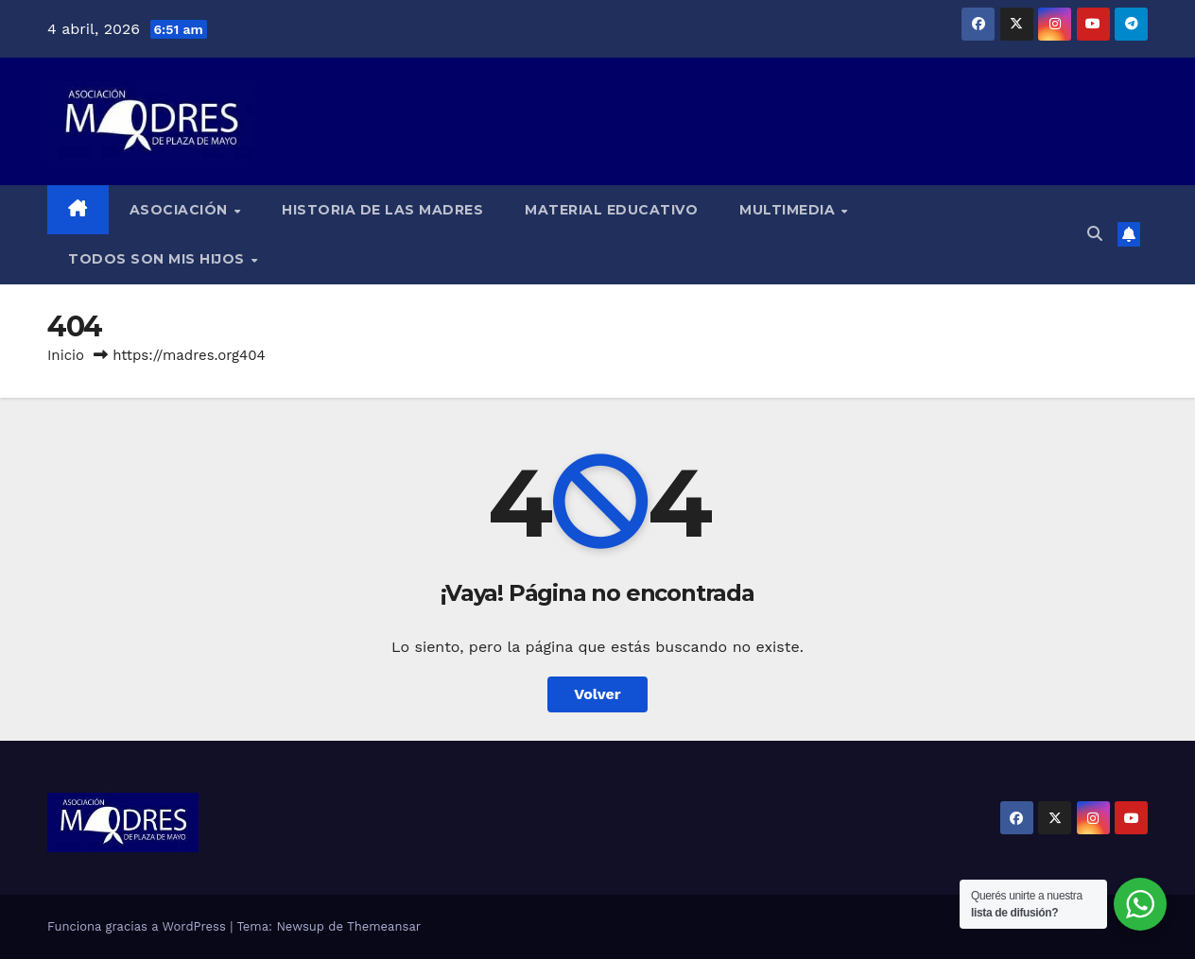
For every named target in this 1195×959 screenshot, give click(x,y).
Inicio (65, 355)
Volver (597, 694)
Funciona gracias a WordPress (138, 926)
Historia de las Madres (382, 209)
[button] (1094, 234)
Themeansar (384, 926)
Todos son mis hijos (158, 258)
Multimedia (789, 209)
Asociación (181, 209)
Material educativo (611, 209)
